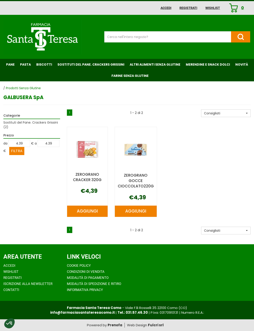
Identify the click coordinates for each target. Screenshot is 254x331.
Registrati (188, 8)
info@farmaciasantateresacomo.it (83, 312)
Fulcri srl (156, 325)
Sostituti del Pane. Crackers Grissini (90, 64)
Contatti (11, 290)
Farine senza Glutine (130, 75)
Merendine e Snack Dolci (208, 64)
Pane (10, 64)
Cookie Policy (79, 266)
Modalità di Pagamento (88, 278)
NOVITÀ (241, 64)
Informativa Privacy (85, 290)
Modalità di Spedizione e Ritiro (94, 284)
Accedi (166, 8)
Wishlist (212, 8)
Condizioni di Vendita (85, 272)
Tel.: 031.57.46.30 (133, 312)
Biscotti (44, 64)
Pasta (25, 64)
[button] (226, 113)
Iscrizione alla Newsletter (27, 284)
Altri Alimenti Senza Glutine (155, 64)
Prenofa (115, 325)
